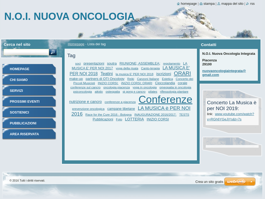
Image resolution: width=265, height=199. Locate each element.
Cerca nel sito (17, 44)
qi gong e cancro (134, 91)
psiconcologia (82, 91)
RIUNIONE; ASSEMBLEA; (139, 63)
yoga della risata (127, 68)
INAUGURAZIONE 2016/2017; (155, 114)
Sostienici (19, 112)
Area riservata (24, 134)
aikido (99, 91)
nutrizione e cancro (85, 102)
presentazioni (94, 63)
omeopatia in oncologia (175, 87)
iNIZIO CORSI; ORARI (136, 83)
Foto (119, 119)
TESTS (184, 114)
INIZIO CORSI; (108, 83)
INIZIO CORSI (158, 119)
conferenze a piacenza (120, 101)
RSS (252, 4)
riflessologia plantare (174, 91)
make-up (76, 79)
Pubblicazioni (103, 119)
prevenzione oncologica (88, 108)
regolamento (171, 63)
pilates (152, 91)
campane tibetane (121, 109)
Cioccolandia (165, 83)
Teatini (107, 73)
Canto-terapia (150, 68)
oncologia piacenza (116, 87)
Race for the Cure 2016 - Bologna (109, 114)
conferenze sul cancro (85, 87)
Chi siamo (19, 80)
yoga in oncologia (145, 87)
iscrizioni (163, 74)
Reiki (130, 78)
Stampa (209, 4)
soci (78, 63)
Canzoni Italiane (148, 78)
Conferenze (165, 99)
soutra (111, 63)
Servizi (16, 91)
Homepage (76, 44)
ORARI (182, 73)
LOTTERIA (134, 119)
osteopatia (113, 91)
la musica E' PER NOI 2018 (135, 74)
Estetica (167, 78)
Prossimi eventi (24, 101)
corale (182, 83)
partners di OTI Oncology (105, 79)
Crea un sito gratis (209, 182)
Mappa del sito (232, 4)
